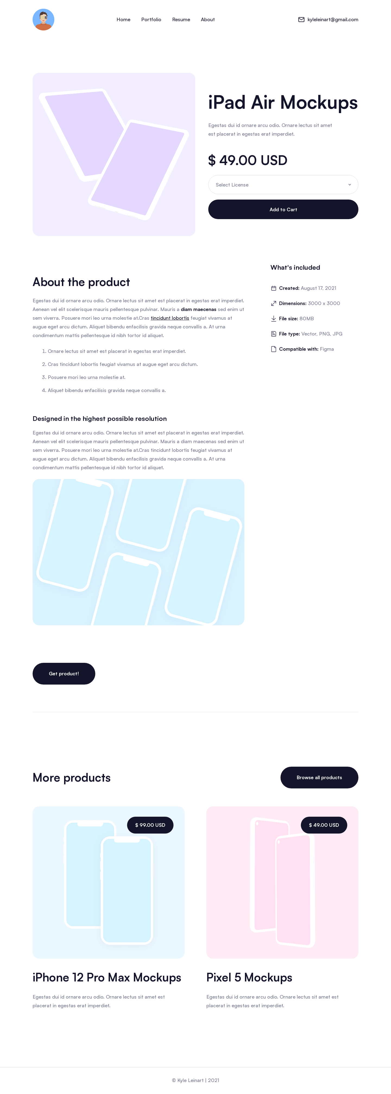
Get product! (64, 673)
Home (123, 19)
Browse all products (319, 777)
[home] (43, 19)
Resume (181, 19)
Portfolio (151, 19)
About (208, 19)
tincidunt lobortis (170, 318)
